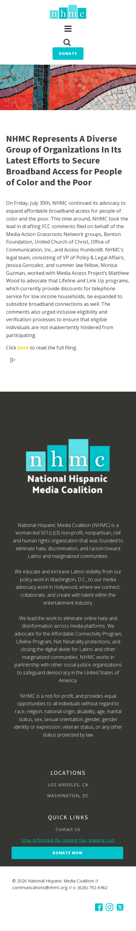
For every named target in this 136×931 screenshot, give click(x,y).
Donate (68, 53)
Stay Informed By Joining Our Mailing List (68, 840)
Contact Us (68, 829)
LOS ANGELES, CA (68, 784)
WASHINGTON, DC (68, 795)
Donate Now (68, 852)
